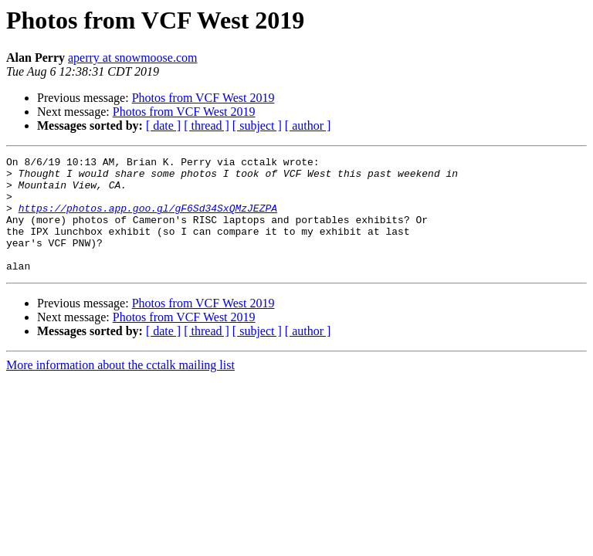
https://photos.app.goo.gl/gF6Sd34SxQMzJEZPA (148, 219)
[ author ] (308, 125)
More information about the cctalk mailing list (120, 388)
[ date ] (163, 125)
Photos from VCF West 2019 (203, 97)
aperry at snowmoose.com (133, 57)
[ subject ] (257, 125)
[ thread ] (206, 125)
